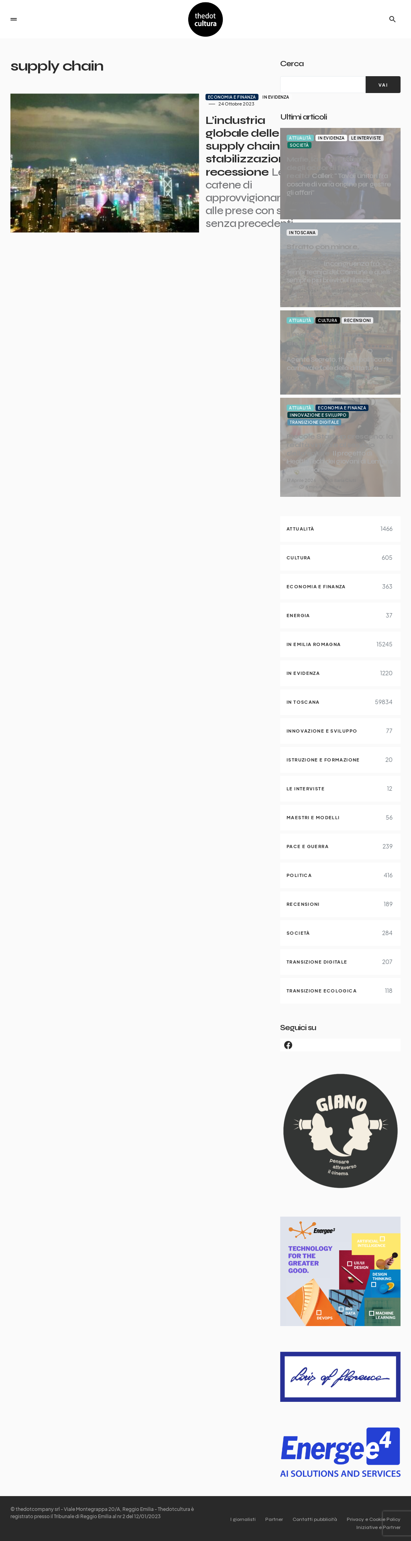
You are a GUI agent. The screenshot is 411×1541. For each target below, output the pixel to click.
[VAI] (383, 84)
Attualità (300, 138)
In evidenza (219, 97)
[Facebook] (340, 1045)
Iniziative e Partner (378, 1527)
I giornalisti (233, 1519)
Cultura (328, 320)
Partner (268, 1519)
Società (299, 145)
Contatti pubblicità (311, 1519)
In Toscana (302, 232)
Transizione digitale (314, 422)
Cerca (291, 64)
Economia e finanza (175, 97)
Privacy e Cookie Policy (374, 1519)
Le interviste (366, 138)
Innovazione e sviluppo (318, 415)
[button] (14, 19)
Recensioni (357, 320)
